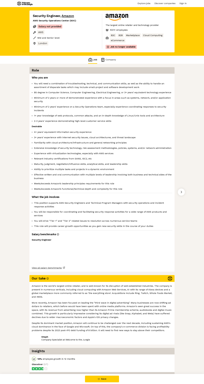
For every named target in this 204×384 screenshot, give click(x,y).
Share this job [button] (41, 362)
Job (92, 59)
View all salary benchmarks (47, 351)
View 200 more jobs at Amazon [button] (70, 362)
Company (108, 59)
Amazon (67, 16)
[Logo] (25, 4)
